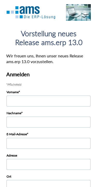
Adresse (11, 155)
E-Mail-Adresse (16, 134)
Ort (8, 176)
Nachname (13, 113)
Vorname (12, 92)
